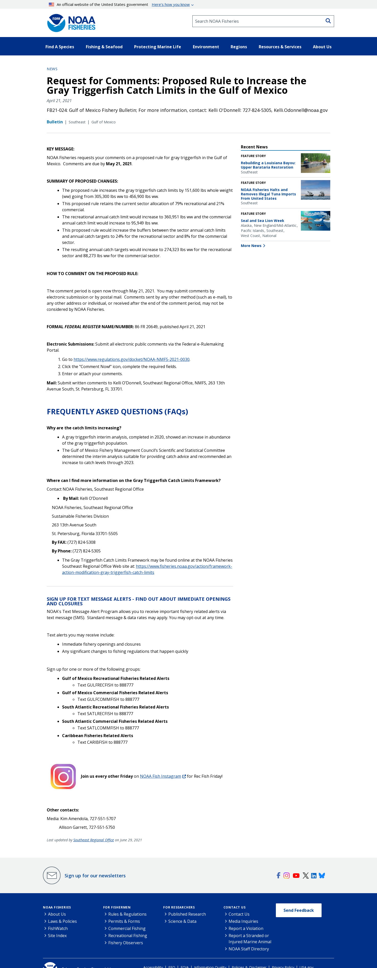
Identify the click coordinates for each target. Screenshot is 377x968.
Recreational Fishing (127, 935)
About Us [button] (322, 47)
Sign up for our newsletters (95, 875)
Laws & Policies (62, 921)
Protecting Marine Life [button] (157, 47)
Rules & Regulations (127, 914)
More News (251, 245)
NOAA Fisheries (57, 907)
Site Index (57, 935)
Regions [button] (239, 47)
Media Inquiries (243, 921)
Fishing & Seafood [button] (104, 47)
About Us (57, 914)
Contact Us (234, 907)
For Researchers (179, 907)
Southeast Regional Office (93, 839)
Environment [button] (206, 47)
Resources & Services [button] (280, 47)
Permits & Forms (124, 921)
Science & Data (182, 921)
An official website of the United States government (119, 4)
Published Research (187, 914)
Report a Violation (246, 928)
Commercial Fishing (127, 928)
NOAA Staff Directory (249, 949)
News (52, 68)
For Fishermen (117, 907)
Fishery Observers (125, 943)
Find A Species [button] (59, 47)
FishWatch (58, 928)
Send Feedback (299, 910)
